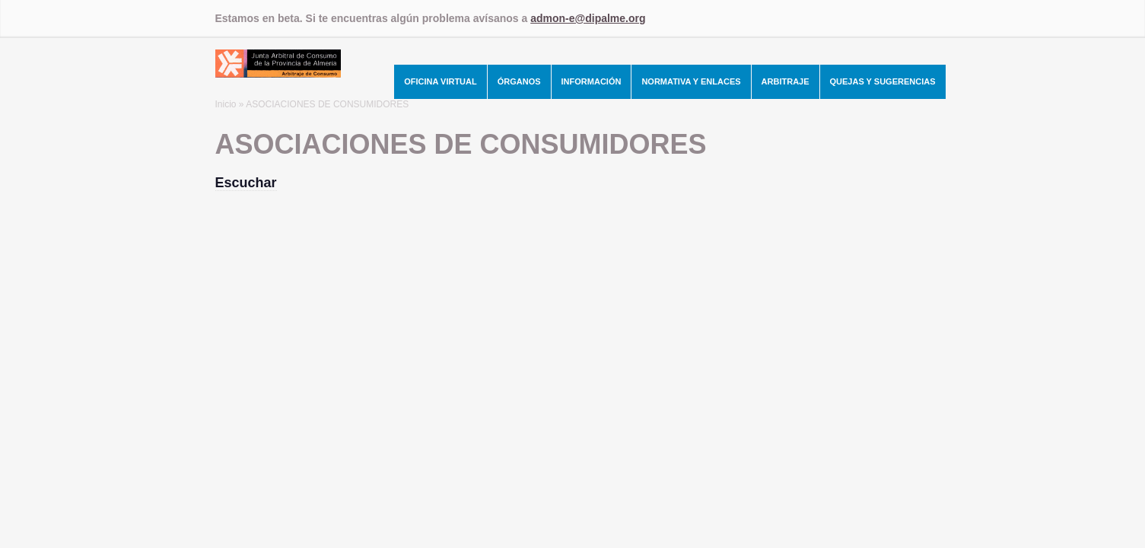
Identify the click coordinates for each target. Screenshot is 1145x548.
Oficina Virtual (440, 81)
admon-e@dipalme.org (587, 18)
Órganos (519, 81)
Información (591, 81)
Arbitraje (785, 81)
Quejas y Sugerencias (883, 81)
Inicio (226, 104)
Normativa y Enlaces (690, 81)
